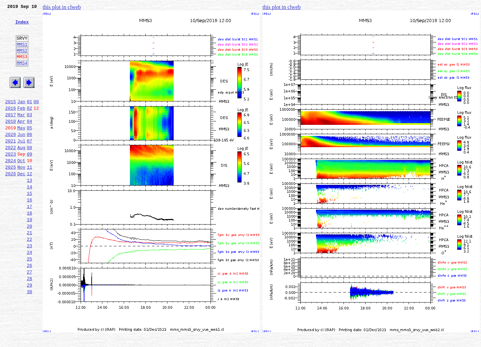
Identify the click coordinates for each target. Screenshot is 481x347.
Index (22, 26)
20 (29, 262)
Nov (21, 194)
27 (29, 315)
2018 (10, 141)
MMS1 (22, 52)
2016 (10, 125)
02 (29, 125)
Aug (21, 171)
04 (29, 141)
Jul (21, 163)
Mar (21, 133)
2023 (10, 179)
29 (29, 330)
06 (29, 156)
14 (29, 217)
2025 (10, 194)
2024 (10, 186)
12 (29, 201)
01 (29, 118)
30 (29, 338)
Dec (21, 201)
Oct (21, 186)
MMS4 (22, 74)
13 (29, 209)
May (21, 148)
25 (29, 300)
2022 (10, 171)
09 (29, 179)
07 (29, 163)
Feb (21, 125)
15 (29, 224)
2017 (10, 133)
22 (29, 277)
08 (29, 171)
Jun (21, 156)
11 (29, 194)
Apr (21, 141)
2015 (10, 118)
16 (29, 232)
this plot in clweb (62, 7)
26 (29, 308)
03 (29, 133)
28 (29, 323)
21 (29, 270)
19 (29, 254)
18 (29, 247)
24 (29, 292)
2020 (10, 156)
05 (29, 148)
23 (29, 285)
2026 (10, 201)
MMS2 (22, 60)
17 (29, 239)
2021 (10, 163)
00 (36, 118)
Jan (21, 118)
